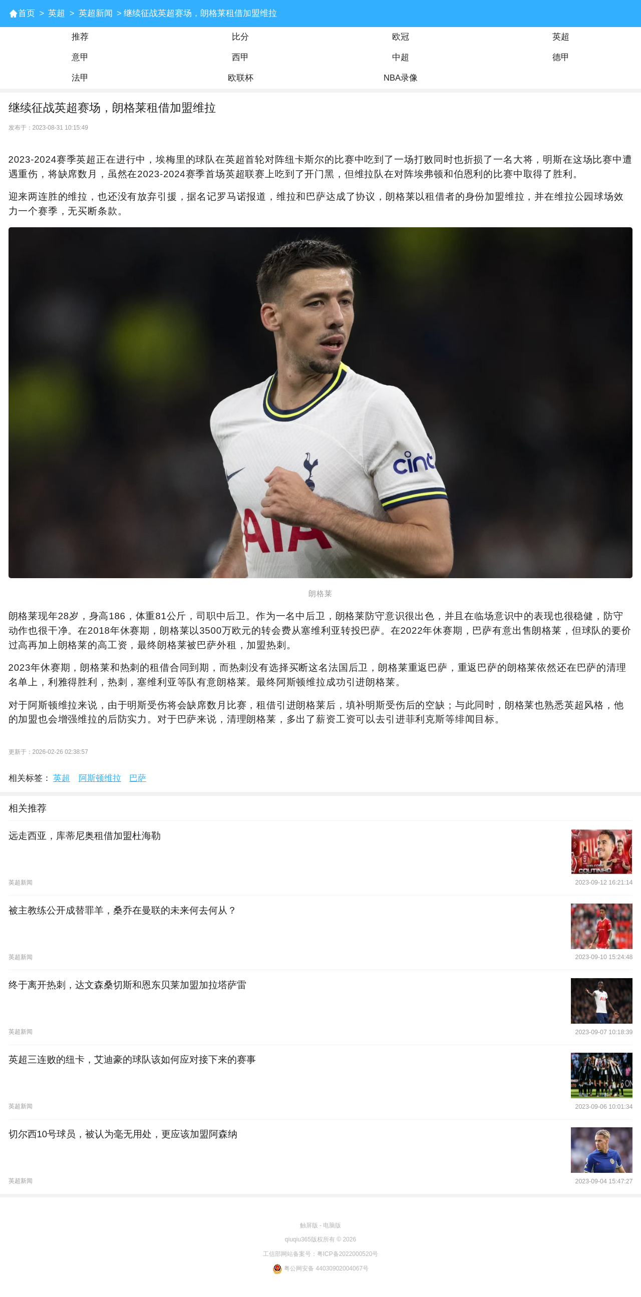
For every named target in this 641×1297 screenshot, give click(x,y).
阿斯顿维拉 (100, 778)
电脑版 (332, 1225)
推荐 (80, 37)
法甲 (80, 78)
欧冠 (400, 37)
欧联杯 (240, 78)
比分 (240, 37)
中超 (400, 57)
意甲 (80, 57)
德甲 (560, 57)
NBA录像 (401, 78)
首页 (26, 13)
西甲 (240, 57)
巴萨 (137, 778)
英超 (56, 13)
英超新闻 (96, 13)
